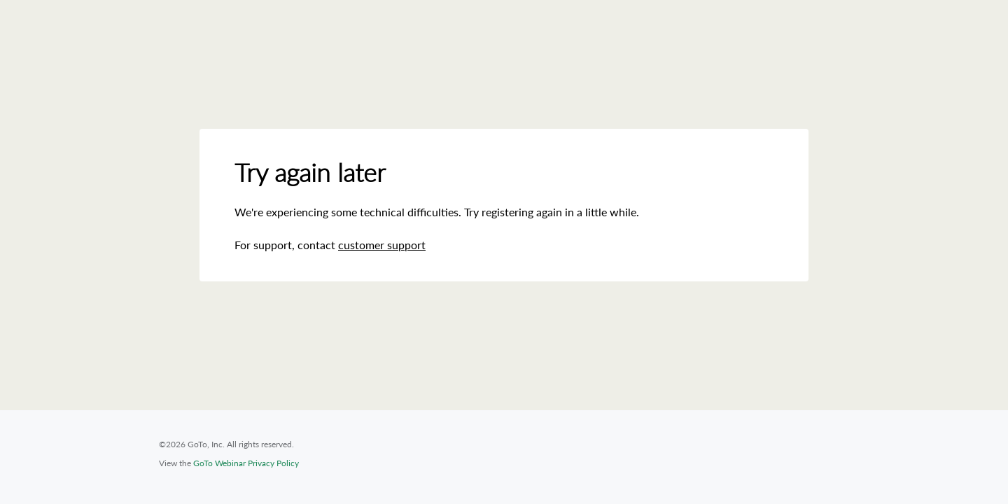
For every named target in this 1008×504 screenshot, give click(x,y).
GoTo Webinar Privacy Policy (246, 463)
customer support (382, 244)
